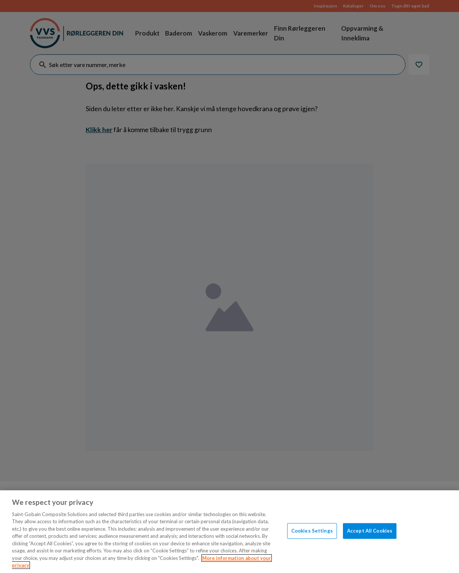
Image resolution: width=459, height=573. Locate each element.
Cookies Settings (312, 531)
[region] (229, 531)
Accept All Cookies (369, 531)
